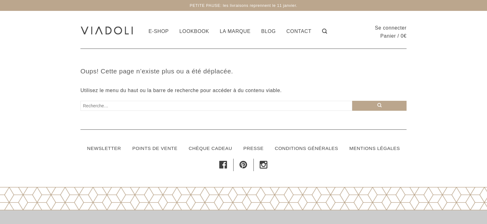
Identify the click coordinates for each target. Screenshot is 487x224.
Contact (299, 31)
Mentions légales (374, 148)
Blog (268, 31)
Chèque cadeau (210, 148)
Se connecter (391, 27)
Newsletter (104, 148)
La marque (235, 31)
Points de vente (154, 148)
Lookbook (194, 31)
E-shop (158, 31)
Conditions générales (306, 148)
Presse (254, 148)
